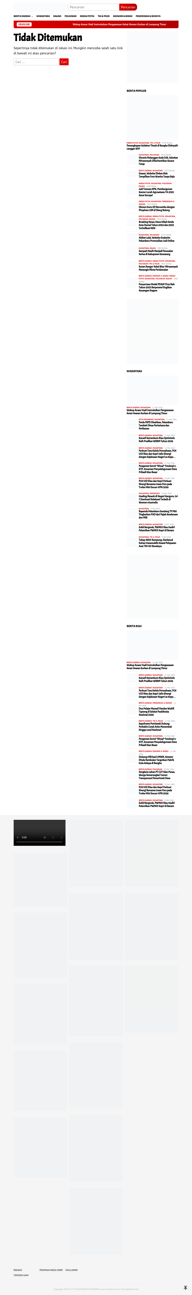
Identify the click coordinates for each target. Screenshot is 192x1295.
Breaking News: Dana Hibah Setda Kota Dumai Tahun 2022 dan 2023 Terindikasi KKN (156, 225)
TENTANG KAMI (21, 1275)
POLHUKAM (154, 155)
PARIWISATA (155, 493)
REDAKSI (18, 1270)
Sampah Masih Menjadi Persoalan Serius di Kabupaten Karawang (156, 253)
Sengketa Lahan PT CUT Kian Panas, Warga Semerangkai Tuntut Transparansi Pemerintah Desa (157, 775)
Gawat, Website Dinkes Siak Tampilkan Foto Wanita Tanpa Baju (157, 175)
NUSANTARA (144, 143)
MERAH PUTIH (132, 143)
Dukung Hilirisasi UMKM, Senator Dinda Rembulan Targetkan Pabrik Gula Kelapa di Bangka (156, 760)
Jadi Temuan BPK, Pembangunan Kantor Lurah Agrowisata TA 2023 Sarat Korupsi (156, 192)
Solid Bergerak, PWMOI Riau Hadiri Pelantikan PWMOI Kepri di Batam (157, 529)
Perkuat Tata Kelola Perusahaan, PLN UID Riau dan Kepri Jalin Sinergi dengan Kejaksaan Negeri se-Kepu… (157, 454)
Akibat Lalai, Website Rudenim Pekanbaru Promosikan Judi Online (156, 239)
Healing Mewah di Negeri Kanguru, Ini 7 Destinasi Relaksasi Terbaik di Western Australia (158, 499)
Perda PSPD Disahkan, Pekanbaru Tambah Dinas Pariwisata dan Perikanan (156, 425)
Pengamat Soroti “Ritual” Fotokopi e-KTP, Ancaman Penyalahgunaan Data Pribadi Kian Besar (158, 469)
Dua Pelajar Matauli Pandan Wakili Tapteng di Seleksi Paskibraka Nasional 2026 (156, 712)
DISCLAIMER (71, 1270)
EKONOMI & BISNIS (160, 276)
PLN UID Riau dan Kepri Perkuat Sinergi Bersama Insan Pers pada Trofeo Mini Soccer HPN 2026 (155, 484)
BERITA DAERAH (145, 170)
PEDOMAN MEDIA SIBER (51, 1270)
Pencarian (128, 7)
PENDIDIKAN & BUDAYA (162, 703)
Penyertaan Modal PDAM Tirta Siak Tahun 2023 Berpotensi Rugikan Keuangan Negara (157, 287)
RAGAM (142, 186)
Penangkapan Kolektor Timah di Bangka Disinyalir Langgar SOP (152, 147)
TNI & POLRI (155, 143)
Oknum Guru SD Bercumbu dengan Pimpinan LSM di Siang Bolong (157, 209)
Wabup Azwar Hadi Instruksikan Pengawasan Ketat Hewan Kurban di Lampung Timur (128, 24)
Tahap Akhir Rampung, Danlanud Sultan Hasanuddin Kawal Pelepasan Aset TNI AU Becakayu (157, 543)
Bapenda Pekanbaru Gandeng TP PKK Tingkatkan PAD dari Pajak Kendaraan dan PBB (158, 514)
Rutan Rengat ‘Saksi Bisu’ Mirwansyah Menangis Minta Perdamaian (158, 268)
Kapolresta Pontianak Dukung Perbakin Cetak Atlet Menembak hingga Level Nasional (155, 727)
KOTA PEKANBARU (146, 419)
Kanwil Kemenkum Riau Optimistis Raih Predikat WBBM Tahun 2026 (157, 440)
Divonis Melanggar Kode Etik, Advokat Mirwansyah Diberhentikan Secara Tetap (158, 161)
